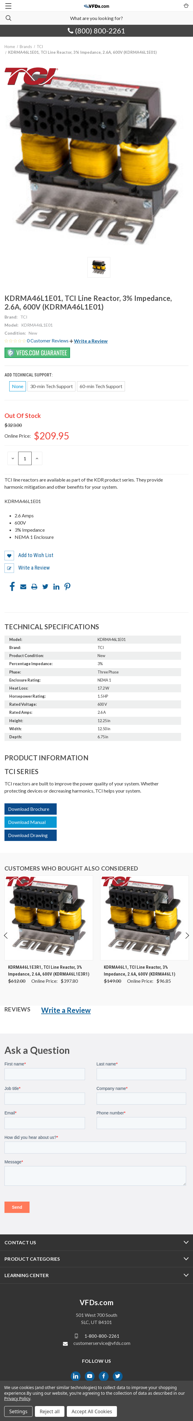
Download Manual (27, 822)
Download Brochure (28, 809)
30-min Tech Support (51, 386)
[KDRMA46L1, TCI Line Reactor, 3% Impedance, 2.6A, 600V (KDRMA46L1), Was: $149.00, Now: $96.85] (144, 917)
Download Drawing (28, 835)
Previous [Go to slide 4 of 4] (6, 941)
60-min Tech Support (101, 386)
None (17, 386)
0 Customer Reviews (48, 340)
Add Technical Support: (28, 375)
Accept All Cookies (92, 1411)
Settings (18, 1411)
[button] (89, 341)
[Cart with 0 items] (186, 5)
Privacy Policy (17, 1398)
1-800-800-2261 (101, 1336)
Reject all (50, 1411)
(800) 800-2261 (96, 30)
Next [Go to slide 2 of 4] (187, 941)
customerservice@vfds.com (101, 1343)
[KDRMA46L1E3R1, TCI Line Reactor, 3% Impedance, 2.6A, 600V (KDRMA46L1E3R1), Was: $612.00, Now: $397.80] (49, 917)
